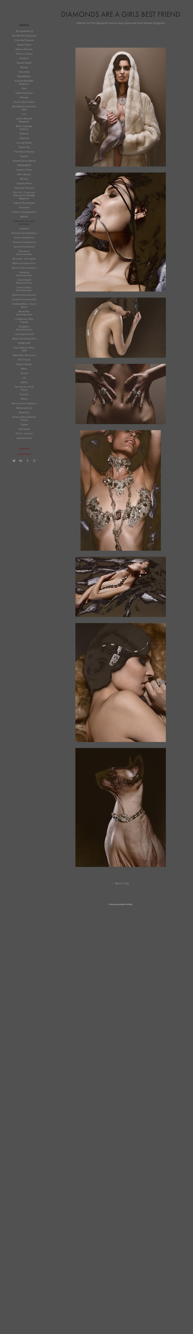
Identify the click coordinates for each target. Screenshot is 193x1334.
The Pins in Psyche (24, 151)
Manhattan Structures (24, 355)
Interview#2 (24, 454)
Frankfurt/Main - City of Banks (24, 305)
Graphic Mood (24, 183)
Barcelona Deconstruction (24, 252)
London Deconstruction (24, 299)
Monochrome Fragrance (24, 403)
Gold (24, 88)
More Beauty (24, 174)
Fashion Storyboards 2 (24, 212)
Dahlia (24, 382)
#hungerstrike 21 (24, 31)
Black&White (24, 76)
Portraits (24, 97)
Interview (24, 448)
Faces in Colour (24, 53)
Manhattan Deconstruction (24, 313)
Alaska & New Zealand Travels (24, 418)
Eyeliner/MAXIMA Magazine (24, 82)
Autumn (24, 394)
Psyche (24, 156)
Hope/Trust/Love (24, 92)
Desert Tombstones (24, 237)
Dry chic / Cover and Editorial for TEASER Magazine (24, 195)
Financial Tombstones (24, 242)
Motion (24, 216)
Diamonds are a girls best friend (24, 222)
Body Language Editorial (24, 127)
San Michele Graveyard (24, 35)
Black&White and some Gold (24, 108)
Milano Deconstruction (24, 338)
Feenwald (24, 207)
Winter (24, 398)
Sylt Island (24, 429)
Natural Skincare (24, 49)
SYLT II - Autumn (24, 433)
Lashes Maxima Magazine (24, 120)
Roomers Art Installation (24, 233)
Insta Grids (24, 71)
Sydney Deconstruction (24, 294)
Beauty (24, 67)
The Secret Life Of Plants (24, 388)
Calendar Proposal (24, 40)
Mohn (24, 368)
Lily (24, 377)
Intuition (24, 58)
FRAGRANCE (24, 165)
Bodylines (24, 412)
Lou (24, 114)
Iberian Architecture (24, 246)
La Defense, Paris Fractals (24, 320)
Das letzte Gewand (24, 187)
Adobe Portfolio (125, 904)
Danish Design (24, 364)
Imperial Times (24, 169)
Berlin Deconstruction (24, 263)
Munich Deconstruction (24, 267)
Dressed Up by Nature (24, 160)
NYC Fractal (24, 359)
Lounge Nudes (24, 142)
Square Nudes (24, 62)
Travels (24, 424)
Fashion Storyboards (24, 203)
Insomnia (24, 228)
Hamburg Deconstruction (24, 274)
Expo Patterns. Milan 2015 (24, 349)
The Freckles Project (24, 102)
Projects (24, 25)
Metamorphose (24, 407)
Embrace (24, 133)
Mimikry (24, 178)
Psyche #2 (24, 147)
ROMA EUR (24, 343)
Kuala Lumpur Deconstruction (24, 289)
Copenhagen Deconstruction (24, 281)
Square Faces (24, 44)
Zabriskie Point (24, 438)
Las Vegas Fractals (24, 334)
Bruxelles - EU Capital (24, 258)
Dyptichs (24, 138)
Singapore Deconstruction (24, 328)
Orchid (24, 373)
